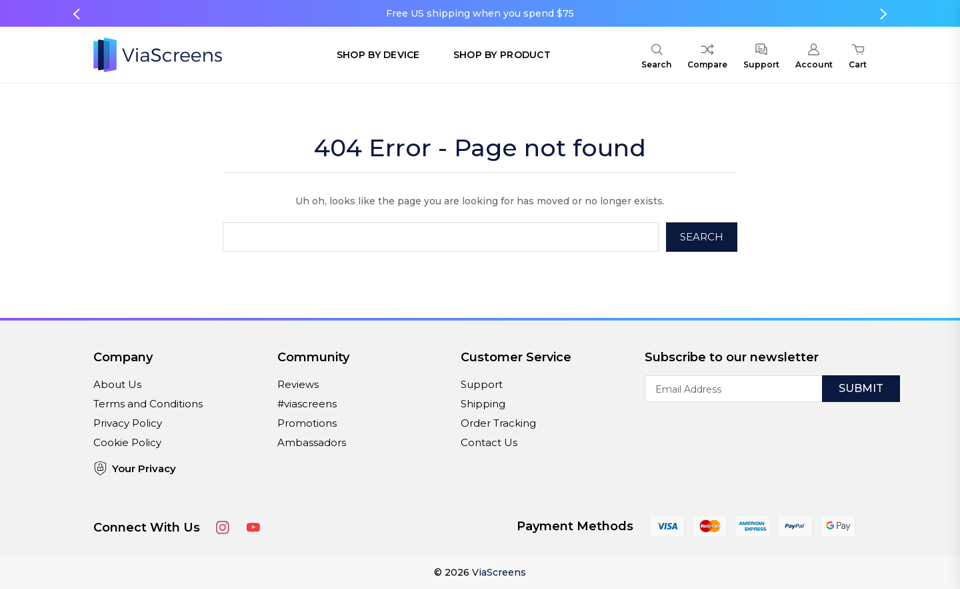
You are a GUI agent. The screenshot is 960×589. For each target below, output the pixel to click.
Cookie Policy (127, 442)
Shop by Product (502, 55)
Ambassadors (311, 442)
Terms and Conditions (148, 403)
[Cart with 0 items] (858, 58)
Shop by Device (378, 55)
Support (482, 384)
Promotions (307, 423)
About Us (117, 384)
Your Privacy (134, 468)
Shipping (483, 403)
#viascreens (307, 403)
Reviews (298, 384)
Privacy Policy (127, 423)
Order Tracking (498, 423)
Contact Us (489, 442)
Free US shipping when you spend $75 (480, 13)
